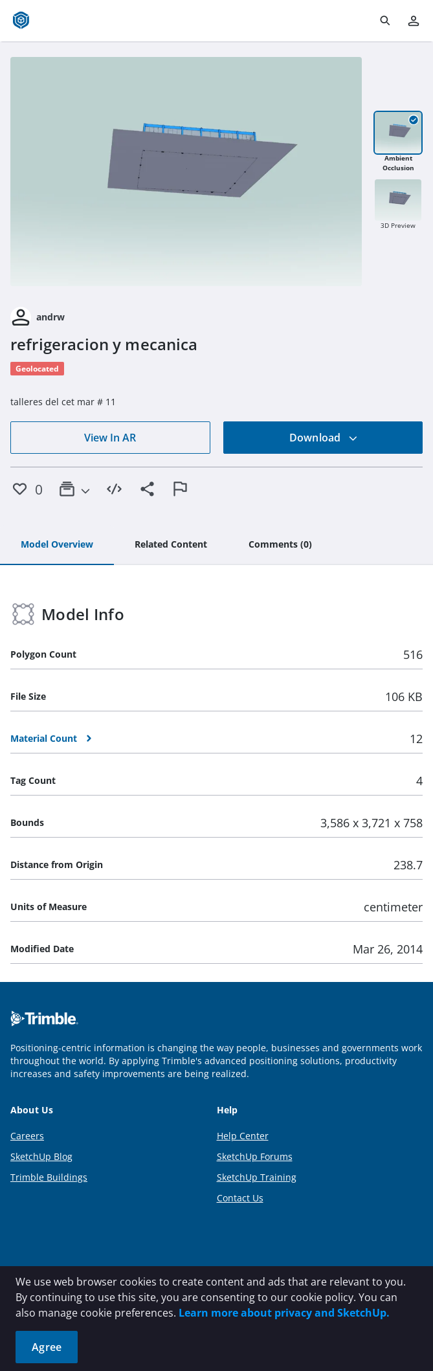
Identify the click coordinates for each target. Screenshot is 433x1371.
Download (323, 437)
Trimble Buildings (48, 1177)
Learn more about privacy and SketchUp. (284, 1313)
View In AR (110, 437)
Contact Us (240, 1198)
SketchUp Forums (255, 1156)
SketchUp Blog (41, 1156)
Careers (27, 1136)
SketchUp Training (256, 1177)
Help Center (243, 1136)
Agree (46, 1347)
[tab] (57, 545)
